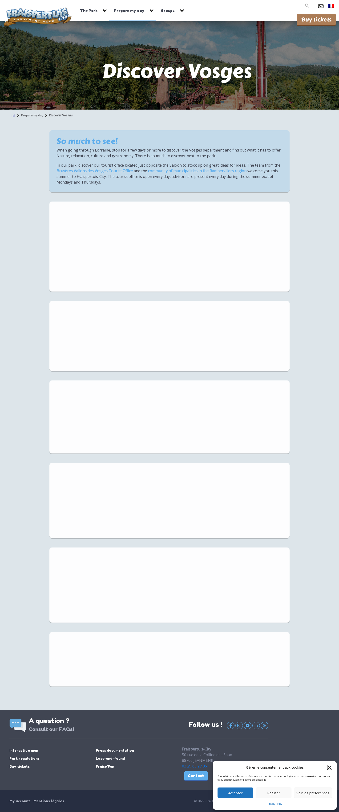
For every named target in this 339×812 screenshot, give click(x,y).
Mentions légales (48, 801)
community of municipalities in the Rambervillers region (197, 170)
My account (19, 801)
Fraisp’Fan (105, 766)
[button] (329, 767)
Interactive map (23, 750)
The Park (88, 10)
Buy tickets (316, 19)
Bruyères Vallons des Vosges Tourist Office (94, 170)
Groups (168, 10)
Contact (196, 775)
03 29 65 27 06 (194, 766)
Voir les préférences (312, 793)
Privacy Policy (275, 803)
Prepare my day (129, 10)
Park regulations (24, 758)
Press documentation (115, 750)
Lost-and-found (110, 758)
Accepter (235, 793)
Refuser (273, 793)
